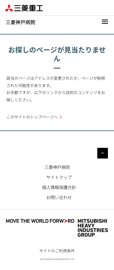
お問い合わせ (59, 197)
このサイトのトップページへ (32, 117)
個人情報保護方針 (59, 187)
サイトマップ (59, 177)
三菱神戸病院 (57, 167)
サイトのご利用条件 (57, 251)
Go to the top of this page (102, 153)
